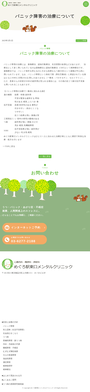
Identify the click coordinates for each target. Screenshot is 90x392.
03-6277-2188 (23, 240)
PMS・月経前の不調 (11, 344)
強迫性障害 (7, 359)
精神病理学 (7, 366)
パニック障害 (81, 41)
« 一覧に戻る (45, 156)
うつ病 (6, 337)
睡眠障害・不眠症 (10, 348)
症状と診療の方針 (10, 322)
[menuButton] (86, 4)
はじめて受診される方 (12, 376)
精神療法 (7, 369)
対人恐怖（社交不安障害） (14, 330)
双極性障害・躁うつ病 (12, 340)
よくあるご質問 (9, 380)
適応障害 (7, 362)
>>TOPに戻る (9, 146)
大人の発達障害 (9, 355)
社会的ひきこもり (10, 333)
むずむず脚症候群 (10, 351)
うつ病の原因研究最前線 (13, 384)
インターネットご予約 (25, 227)
